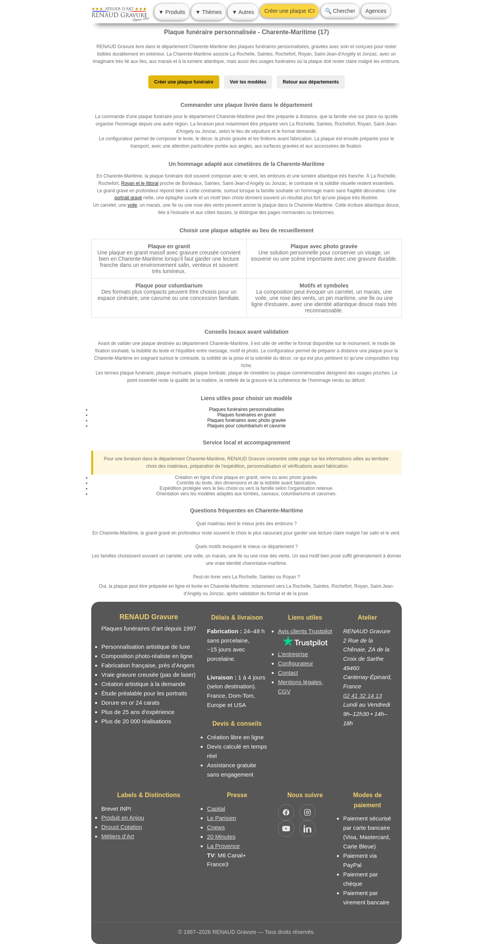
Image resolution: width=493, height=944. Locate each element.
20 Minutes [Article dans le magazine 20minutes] (221, 836)
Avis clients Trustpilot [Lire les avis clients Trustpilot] (305, 631)
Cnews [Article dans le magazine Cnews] (216, 827)
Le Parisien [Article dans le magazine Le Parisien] (221, 818)
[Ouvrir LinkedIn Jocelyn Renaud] (307, 828)
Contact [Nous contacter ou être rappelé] (288, 672)
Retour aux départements (311, 82)
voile (132, 205)
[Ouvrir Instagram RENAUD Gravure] (307, 812)
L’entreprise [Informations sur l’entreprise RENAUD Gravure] (293, 654)
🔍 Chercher (340, 11)
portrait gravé (128, 197)
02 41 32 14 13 (362, 695)
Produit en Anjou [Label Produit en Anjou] (122, 817)
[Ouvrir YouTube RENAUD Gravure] (286, 828)
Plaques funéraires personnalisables (246, 409)
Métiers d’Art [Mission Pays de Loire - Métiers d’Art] (117, 836)
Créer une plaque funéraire (184, 82)
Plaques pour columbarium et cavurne (246, 425)
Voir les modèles (248, 82)
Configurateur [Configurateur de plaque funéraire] (295, 663)
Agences (375, 11)
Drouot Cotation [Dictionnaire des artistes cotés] (121, 827)
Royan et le (133, 183)
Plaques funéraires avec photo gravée (246, 420)
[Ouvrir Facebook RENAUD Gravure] (286, 812)
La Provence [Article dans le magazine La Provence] (223, 846)
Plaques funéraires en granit (246, 415)
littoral (152, 183)
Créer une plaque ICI (289, 11)
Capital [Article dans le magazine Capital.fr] (216, 808)
